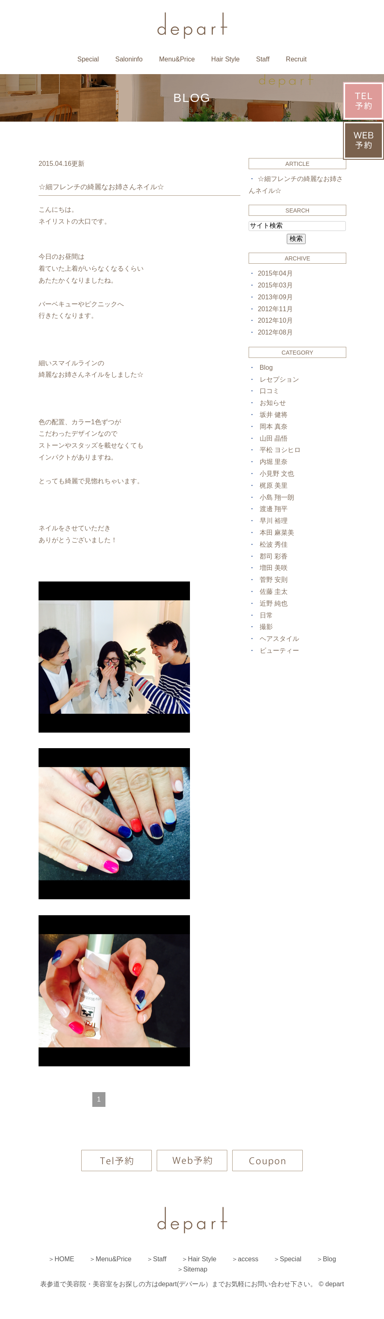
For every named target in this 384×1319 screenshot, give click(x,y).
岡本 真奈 (274, 426)
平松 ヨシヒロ (280, 449)
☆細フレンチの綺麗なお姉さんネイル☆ (101, 187)
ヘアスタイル (279, 638)
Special (87, 59)
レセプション (279, 379)
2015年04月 (275, 273)
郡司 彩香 (274, 556)
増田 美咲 (274, 567)
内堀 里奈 (274, 461)
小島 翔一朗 (277, 497)
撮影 (266, 626)
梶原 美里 (274, 485)
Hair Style (225, 59)
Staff (263, 59)
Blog (266, 367)
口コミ (269, 390)
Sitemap (195, 1269)
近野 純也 (274, 603)
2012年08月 (275, 332)
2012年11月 (275, 308)
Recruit (296, 59)
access (248, 1259)
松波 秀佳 (274, 544)
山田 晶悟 (274, 438)
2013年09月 (275, 297)
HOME (64, 1259)
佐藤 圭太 (274, 591)
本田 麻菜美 (277, 532)
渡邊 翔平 (274, 508)
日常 (266, 615)
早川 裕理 (274, 520)
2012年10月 (275, 320)
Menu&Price (177, 59)
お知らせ (273, 402)
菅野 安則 (274, 579)
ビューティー (279, 650)
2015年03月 (275, 285)
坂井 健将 (274, 414)
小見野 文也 (277, 473)
